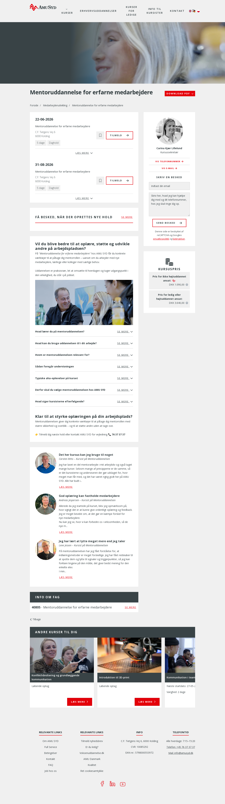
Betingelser (50, 753)
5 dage (41, 142)
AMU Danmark (91, 759)
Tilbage (37, 619)
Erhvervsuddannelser (98, 10)
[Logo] (43, 7)
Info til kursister (155, 10)
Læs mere (78, 701)
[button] (100, 135)
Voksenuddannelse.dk (92, 753)
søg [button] (193, 11)
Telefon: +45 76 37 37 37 (180, 747)
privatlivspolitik (161, 238)
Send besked (165, 222)
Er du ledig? (91, 747)
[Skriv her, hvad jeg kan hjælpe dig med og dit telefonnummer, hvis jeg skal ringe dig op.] (169, 204)
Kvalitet (92, 765)
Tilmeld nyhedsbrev (92, 741)
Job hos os (50, 771)
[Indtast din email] (169, 186)
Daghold (54, 142)
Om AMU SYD (51, 741)
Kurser (67, 12)
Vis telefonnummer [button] (167, 161)
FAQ (50, 765)
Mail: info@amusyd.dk (180, 753)
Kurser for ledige (131, 10)
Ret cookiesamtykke (91, 771)
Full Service (50, 747)
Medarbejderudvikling (55, 105)
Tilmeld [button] (116, 135)
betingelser (179, 238)
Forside (34, 105)
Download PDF (178, 93)
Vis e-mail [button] (168, 168)
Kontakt (177, 10)
